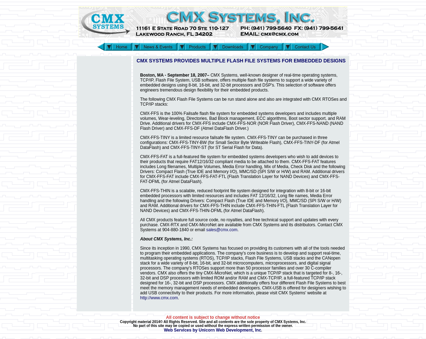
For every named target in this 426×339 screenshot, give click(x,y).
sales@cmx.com (221, 229)
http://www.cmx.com (159, 297)
